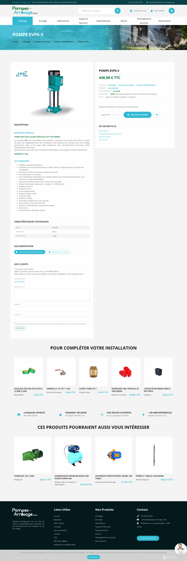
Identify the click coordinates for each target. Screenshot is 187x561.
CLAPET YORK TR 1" (88, 388)
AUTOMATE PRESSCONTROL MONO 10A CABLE (113, 477)
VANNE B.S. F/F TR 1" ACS (58, 388)
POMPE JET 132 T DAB (24, 476)
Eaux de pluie (164, 21)
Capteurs (147, 395)
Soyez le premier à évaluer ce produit (120, 97)
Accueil (15, 41)
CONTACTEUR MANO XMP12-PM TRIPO (157, 389)
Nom (17, 304)
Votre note (20, 279)
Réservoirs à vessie (119, 395)
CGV (55, 537)
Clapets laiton (84, 392)
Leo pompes (113, 88)
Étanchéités (18, 395)
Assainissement (104, 21)
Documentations (60, 530)
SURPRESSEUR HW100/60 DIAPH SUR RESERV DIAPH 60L (72, 477)
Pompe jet (18, 479)
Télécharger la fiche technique (29, 252)
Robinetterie (63, 21)
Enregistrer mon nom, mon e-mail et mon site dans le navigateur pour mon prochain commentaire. (51, 324)
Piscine (124, 21)
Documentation (105, 137)
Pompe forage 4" (142, 479)
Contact (57, 534)
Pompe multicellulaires (64, 41)
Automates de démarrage (105, 482)
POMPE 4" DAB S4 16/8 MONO (150, 476)
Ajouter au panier (137, 115)
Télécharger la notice (59, 252)
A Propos (57, 527)
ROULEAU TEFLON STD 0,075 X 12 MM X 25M (28, 389)
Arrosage (43, 21)
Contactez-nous (148, 538)
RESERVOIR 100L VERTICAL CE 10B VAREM (125, 389)
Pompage (22, 21)
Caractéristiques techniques (110, 134)
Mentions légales (61, 541)
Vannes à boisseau (54, 392)
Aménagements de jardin (144, 21)
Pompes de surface (42, 41)
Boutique (57, 519)
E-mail (18, 315)
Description (103, 131)
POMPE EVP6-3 (84, 41)
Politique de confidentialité (64, 544)
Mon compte (59, 523)
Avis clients (103, 140)
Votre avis (19, 287)
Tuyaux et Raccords (83, 21)
